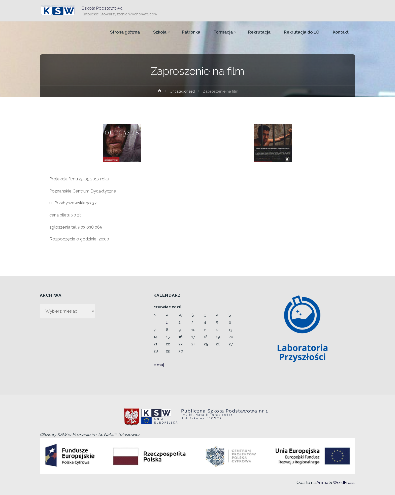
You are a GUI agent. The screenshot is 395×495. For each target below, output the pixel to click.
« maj (158, 364)
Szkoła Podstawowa (102, 7)
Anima (322, 482)
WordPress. (344, 482)
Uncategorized (182, 91)
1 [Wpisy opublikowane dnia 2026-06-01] (167, 322)
